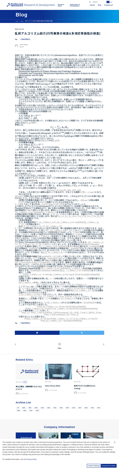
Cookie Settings (93, 466)
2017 (80, 391)
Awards (92, 5)
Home (17, 21)
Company (107, 5)
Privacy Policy (31, 459)
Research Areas (61, 5)
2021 (55, 391)
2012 (24, 394)
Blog (99, 5)
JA (108, 2)
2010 (37, 394)
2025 (30, 391)
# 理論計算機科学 (25, 39)
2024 (36, 391)
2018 (73, 391)
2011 (31, 394)
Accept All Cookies (108, 466)
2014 (98, 391)
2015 (92, 391)
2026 (23, 391)
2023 (42, 391)
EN (111, 2)
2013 (18, 394)
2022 (48, 391)
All (18, 391)
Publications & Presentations (75, 5)
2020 (61, 391)
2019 (67, 391)
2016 (86, 391)
